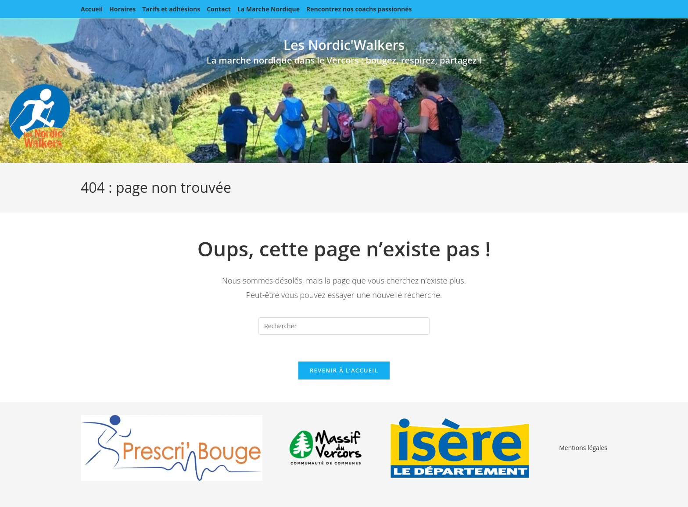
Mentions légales (583, 447)
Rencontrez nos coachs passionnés (359, 9)
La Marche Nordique (268, 9)
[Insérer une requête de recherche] (344, 326)
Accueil (92, 9)
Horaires (122, 9)
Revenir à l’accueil (344, 370)
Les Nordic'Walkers (344, 45)
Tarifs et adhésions (171, 9)
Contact (219, 9)
